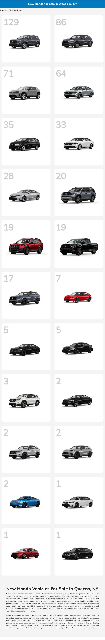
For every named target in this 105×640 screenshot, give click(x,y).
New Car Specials (33, 604)
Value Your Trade (56, 616)
